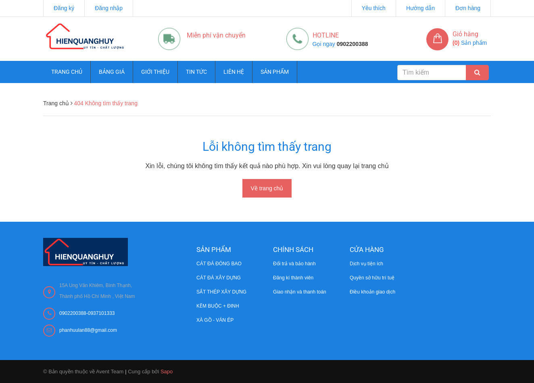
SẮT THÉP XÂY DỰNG (221, 292)
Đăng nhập (109, 8)
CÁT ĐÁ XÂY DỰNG (218, 278)
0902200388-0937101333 (87, 313)
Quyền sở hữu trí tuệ (372, 278)
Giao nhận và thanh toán (299, 292)
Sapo (167, 371)
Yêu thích (374, 8)
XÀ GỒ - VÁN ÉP (215, 320)
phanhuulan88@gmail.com (88, 330)
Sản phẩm (275, 72)
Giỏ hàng (465, 34)
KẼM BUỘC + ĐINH (217, 306)
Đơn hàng (467, 8)
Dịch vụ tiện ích (366, 263)
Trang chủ (66, 72)
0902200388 (352, 44)
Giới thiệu (155, 72)
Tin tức (196, 72)
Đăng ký (64, 8)
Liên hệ (233, 72)
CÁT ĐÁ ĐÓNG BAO (219, 263)
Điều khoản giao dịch (372, 292)
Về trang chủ (267, 188)
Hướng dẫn (420, 8)
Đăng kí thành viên (293, 278)
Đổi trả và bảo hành (294, 263)
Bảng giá (112, 72)
